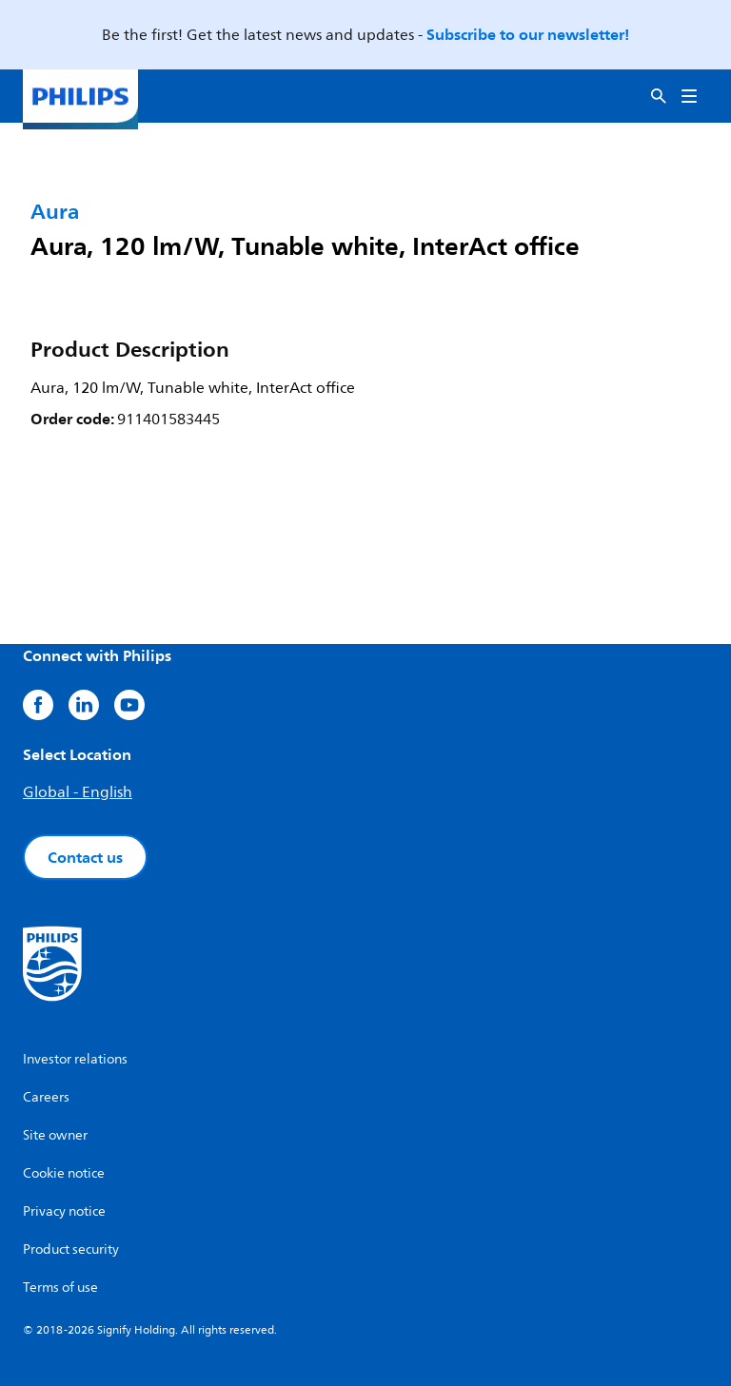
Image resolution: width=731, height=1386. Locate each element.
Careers (46, 1097)
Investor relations (75, 1059)
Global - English (77, 792)
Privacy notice (64, 1211)
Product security (71, 1249)
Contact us (85, 857)
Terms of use (60, 1287)
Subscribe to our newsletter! (527, 34)
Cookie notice (64, 1173)
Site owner (55, 1135)
